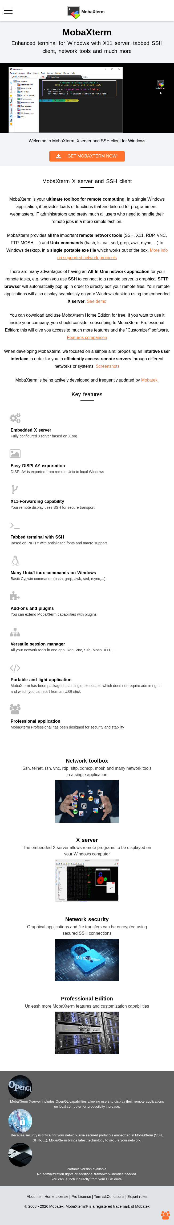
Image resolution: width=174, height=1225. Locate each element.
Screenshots (107, 366)
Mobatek (149, 380)
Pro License (81, 1196)
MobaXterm (75, 1206)
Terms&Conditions (109, 1196)
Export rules (137, 1196)
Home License (56, 1196)
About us (34, 1196)
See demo (96, 301)
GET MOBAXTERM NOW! (87, 156)
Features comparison (87, 337)
